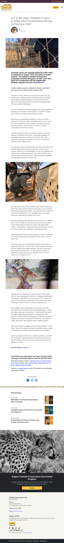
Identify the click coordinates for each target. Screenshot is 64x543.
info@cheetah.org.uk (17, 511)
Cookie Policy (36, 541)
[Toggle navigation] (62, 7)
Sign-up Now (29, 532)
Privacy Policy (29, 541)
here (42, 83)
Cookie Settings (43, 541)
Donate (56, 7)
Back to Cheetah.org (57, 1)
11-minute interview (23, 368)
